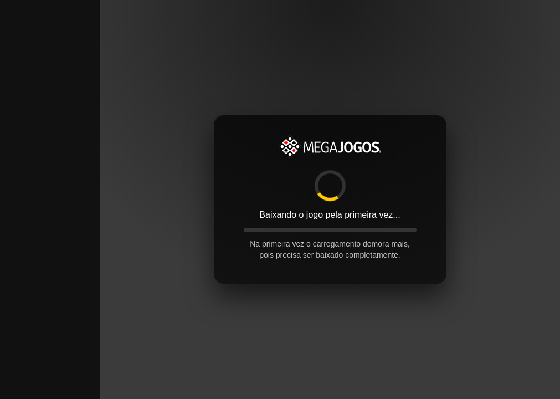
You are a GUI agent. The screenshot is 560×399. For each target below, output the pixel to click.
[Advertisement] (50, 166)
